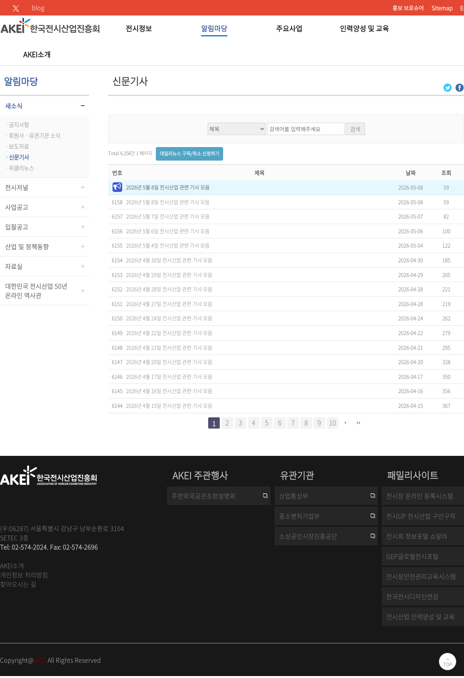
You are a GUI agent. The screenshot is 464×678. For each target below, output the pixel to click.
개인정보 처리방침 (24, 574)
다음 (345, 423)
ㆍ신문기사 (16, 157)
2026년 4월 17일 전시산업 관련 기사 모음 (169, 376)
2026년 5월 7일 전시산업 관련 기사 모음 (168, 216)
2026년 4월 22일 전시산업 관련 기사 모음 (169, 332)
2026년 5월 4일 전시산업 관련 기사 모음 (168, 245)
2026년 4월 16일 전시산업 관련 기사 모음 (169, 390)
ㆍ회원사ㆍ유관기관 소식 (32, 135)
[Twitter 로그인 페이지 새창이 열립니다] (448, 87)
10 (332, 423)
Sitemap (442, 8)
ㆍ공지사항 (16, 124)
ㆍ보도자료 (16, 146)
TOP (447, 664)
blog (38, 7)
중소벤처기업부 (299, 515)
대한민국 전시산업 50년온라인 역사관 (36, 290)
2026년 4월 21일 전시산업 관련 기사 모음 (169, 347)
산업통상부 (293, 495)
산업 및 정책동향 (27, 246)
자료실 (13, 266)
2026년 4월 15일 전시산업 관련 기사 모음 (169, 405)
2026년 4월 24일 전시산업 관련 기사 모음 (169, 318)
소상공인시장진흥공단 (308, 536)
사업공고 (16, 207)
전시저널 (16, 187)
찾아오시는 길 (18, 584)
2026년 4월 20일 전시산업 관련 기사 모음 (169, 361)
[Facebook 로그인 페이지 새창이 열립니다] (459, 87)
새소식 (13, 105)
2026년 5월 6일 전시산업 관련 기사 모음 (168, 231)
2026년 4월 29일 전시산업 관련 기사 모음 (169, 274)
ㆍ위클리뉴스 (19, 168)
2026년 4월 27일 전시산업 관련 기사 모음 (169, 303)
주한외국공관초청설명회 (203, 495)
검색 (355, 129)
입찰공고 (16, 226)
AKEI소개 (12, 565)
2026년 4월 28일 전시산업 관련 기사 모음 (169, 289)
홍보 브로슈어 (408, 8)
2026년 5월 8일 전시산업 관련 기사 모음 (168, 187)
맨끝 (359, 423)
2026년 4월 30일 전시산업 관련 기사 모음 (169, 260)
